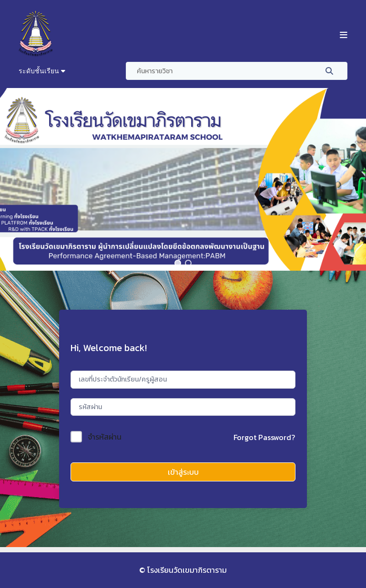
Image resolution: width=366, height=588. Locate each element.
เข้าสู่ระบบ (183, 472)
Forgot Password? (264, 437)
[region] (183, 179)
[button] (177, 263)
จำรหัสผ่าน (105, 436)
